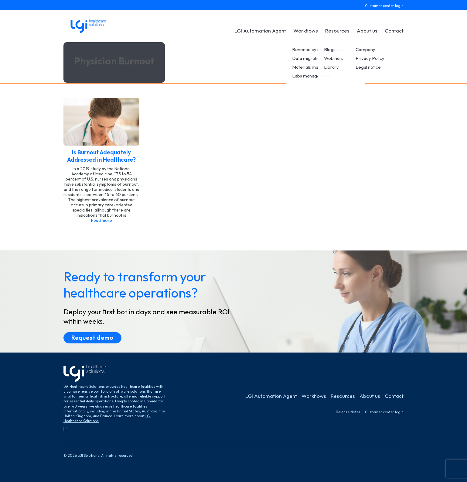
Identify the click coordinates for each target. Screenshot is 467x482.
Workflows (305, 30)
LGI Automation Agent (260, 30)
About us (367, 30)
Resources (337, 30)
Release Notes (348, 412)
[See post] (101, 160)
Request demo (92, 337)
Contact (394, 30)
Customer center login (384, 6)
